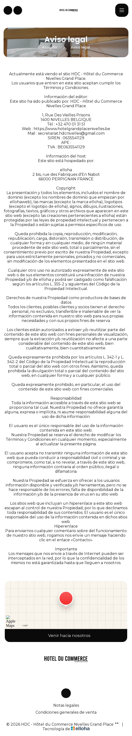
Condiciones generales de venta (66, 712)
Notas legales (66, 705)
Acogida (49, 47)
